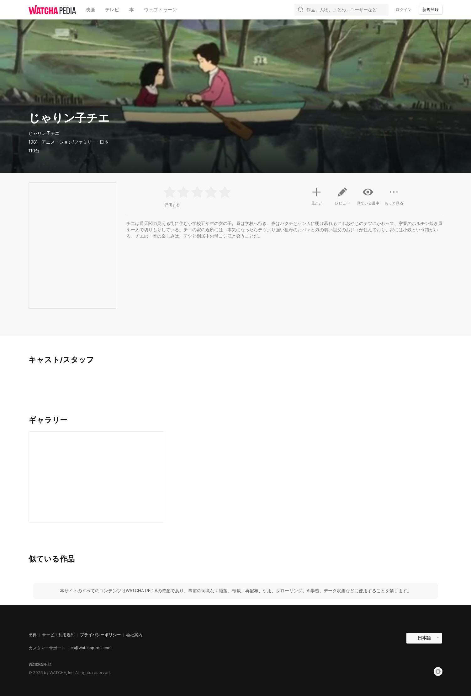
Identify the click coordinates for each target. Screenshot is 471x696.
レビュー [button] (342, 199)
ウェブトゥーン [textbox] (160, 10)
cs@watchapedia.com (91, 647)
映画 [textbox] (90, 10)
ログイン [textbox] (403, 9)
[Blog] (438, 671)
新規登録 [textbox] (430, 9)
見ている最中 (368, 196)
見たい (316, 195)
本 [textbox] (131, 10)
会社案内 (134, 635)
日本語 (424, 637)
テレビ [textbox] (112, 10)
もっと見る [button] (393, 199)
